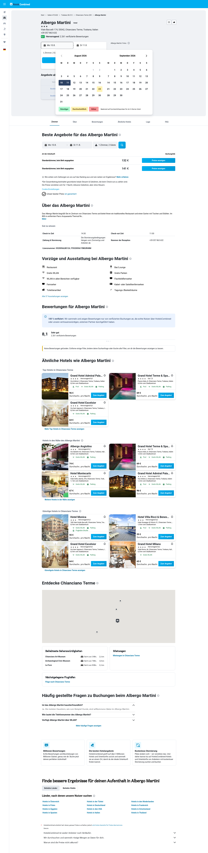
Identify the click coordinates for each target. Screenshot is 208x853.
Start (42, 15)
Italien (49, 15)
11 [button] (68, 82)
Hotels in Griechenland (140, 809)
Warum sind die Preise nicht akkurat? (110, 842)
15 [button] (93, 82)
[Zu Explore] (4, 34)
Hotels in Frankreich (139, 805)
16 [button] (99, 82)
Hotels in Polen (49, 805)
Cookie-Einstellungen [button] (50, 189)
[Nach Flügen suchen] (4, 12)
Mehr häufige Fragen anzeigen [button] (88, 726)
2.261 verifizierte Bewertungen (74, 36)
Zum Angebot (98, 395)
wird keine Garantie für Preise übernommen (107, 825)
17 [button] (61, 89)
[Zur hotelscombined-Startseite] (20, 4)
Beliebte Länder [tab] (50, 788)
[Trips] (4, 42)
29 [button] (93, 95)
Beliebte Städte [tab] (69, 788)
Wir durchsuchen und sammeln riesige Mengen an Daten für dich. (110, 837)
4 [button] (67, 76)
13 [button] (80, 82)
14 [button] (87, 82)
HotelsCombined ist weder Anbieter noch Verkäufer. (110, 832)
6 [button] (80, 76)
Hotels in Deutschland (96, 805)
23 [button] (99, 89)
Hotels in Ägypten (50, 809)
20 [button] (80, 89)
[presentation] (128, 43)
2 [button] (99, 70)
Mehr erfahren (123, 177)
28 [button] (87, 95)
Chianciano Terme (82, 15)
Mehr (44, 219)
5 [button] (74, 76)
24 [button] (61, 95)
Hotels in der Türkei (95, 801)
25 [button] (68, 95)
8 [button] (93, 76)
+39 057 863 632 (49, 33)
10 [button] (61, 82)
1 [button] (93, 70)
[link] (64, 429)
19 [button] (74, 89)
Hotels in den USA (94, 809)
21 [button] (87, 89)
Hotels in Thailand (138, 813)
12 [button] (74, 82)
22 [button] (93, 89)
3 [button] (61, 76)
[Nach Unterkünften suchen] (4, 17)
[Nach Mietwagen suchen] (4, 23)
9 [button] (99, 76)
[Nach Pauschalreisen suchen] (4, 29)
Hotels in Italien (93, 813)
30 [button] (99, 95)
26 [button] (74, 95)
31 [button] (61, 102)
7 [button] (86, 76)
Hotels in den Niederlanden (142, 801)
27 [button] (80, 95)
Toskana (64, 15)
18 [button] (68, 89)
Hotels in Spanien (50, 813)
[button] (4, 4)
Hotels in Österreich (51, 801)
